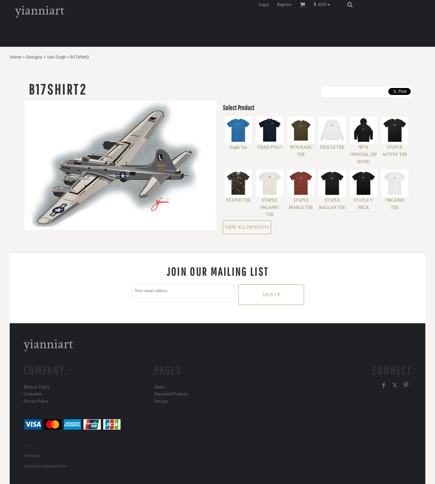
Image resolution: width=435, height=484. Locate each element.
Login (264, 5)
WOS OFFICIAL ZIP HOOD (363, 154)
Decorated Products (171, 394)
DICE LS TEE (332, 147)
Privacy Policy (36, 401)
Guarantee (33, 394)
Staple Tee (238, 147)
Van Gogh (56, 57)
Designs (34, 57)
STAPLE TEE (238, 200)
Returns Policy (37, 387)
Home (15, 57)
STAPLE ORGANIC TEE (269, 207)
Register (284, 5)
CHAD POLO (269, 147)
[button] (324, 4)
